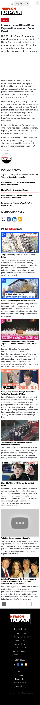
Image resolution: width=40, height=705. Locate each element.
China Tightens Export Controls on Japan (18, 300)
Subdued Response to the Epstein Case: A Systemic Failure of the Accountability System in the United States (18, 581)
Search (23, 651)
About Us (20, 675)
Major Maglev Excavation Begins (14, 190)
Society (16, 637)
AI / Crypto (15, 654)
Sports (23, 633)
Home (17, 633)
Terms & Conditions (20, 683)
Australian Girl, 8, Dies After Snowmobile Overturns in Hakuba (18, 183)
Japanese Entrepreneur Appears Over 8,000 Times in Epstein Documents (19, 176)
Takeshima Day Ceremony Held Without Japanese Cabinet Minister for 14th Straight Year (19, 343)
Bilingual (24, 647)
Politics (16, 644)
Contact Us (20, 686)
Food (23, 640)
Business (16, 640)
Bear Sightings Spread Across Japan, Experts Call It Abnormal (16, 196)
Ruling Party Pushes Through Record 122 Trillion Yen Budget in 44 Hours (18, 393)
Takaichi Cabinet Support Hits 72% (15, 538)
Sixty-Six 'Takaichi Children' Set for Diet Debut (17, 484)
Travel (23, 644)
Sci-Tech (16, 651)
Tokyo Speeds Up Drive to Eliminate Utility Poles (18, 256)
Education (15, 647)
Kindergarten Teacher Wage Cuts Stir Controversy (16, 204)
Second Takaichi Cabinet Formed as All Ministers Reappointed (17, 443)
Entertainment (26, 637)
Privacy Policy (20, 679)
